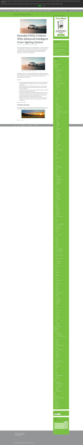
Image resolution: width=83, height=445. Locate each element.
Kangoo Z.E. (58, 352)
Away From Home (59, 391)
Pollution (56, 373)
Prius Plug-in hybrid (59, 292)
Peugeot (56, 241)
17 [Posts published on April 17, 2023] (55, 426)
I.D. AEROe (58, 310)
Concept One (58, 266)
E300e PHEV (58, 213)
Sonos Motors (57, 405)
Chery (56, 151)
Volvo (56, 320)
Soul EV (57, 197)
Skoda (56, 274)
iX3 (56, 97)
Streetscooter (58, 332)
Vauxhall (56, 294)
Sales (56, 267)
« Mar (55, 430)
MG (55, 217)
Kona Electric (58, 181)
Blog (55, 62)
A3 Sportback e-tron (59, 70)
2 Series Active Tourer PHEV (60, 83)
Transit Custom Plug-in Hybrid (61, 336)
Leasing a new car (59, 386)
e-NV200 (57, 348)
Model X (57, 288)
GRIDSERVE (58, 123)
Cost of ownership (59, 384)
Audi (56, 68)
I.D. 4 (57, 359)
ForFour (57, 278)
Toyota (56, 291)
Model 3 (57, 284)
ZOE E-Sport (58, 263)
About (40, 10)
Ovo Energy (58, 133)
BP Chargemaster (59, 107)
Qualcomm (58, 138)
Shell (57, 141)
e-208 (57, 244)
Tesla (56, 281)
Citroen (56, 153)
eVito (57, 342)
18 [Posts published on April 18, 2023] (57, 426)
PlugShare (58, 135)
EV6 (56, 190)
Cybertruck (58, 283)
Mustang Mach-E (58, 167)
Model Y (57, 289)
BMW (56, 81)
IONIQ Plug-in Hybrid (59, 179)
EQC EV (57, 214)
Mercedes (56, 206)
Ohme (57, 131)
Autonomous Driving (58, 80)
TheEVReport (23, 102)
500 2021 (57, 162)
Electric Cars (35, 10)
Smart (56, 277)
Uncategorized (56, 407)
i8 (56, 96)
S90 (56, 321)
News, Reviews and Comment (28, 44)
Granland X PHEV (58, 299)
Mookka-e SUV (58, 300)
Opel (56, 236)
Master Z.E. (58, 354)
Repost (36, 44)
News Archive (30, 125)
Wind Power (57, 378)
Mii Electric (58, 272)
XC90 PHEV (58, 325)
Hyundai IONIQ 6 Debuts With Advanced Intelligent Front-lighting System (32, 39)
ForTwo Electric (58, 280)
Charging (56, 388)
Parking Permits (56, 401)
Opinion (55, 399)
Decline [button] (44, 5)
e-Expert (57, 245)
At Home (57, 389)
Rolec (57, 140)
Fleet (55, 392)
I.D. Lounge (58, 313)
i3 (56, 89)
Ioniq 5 (57, 174)
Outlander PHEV (58, 228)
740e (57, 88)
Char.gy (57, 108)
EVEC (56, 159)
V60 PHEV (57, 323)
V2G (57, 148)
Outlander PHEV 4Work (59, 345)
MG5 (57, 219)
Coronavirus (56, 65)
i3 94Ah (58, 92)
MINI (56, 222)
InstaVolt (57, 125)
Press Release (56, 402)
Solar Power (57, 377)
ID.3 (56, 315)
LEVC (56, 337)
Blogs (45, 10)
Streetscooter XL (59, 334)
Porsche (56, 247)
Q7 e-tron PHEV (58, 75)
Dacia (56, 156)
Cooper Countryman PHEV (60, 224)
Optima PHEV (58, 195)
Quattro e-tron (58, 76)
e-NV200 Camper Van (59, 349)
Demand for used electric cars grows (60, 53)
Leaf (57, 233)
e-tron (57, 73)
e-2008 (57, 242)
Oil (55, 370)
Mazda (56, 203)
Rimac (56, 264)
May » (55, 432)
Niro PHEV (57, 194)
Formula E (56, 168)
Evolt (57, 120)
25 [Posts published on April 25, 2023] (57, 428)
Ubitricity (57, 146)
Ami (56, 154)
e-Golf (57, 303)
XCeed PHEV (58, 198)
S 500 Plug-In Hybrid (59, 216)
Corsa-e (57, 237)
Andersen (57, 105)
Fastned (57, 121)
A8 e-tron (57, 71)
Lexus (56, 200)
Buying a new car (59, 383)
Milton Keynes (56, 396)
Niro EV (57, 192)
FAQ (54, 380)
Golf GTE (57, 307)
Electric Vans (56, 330)
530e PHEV (58, 86)
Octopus (57, 130)
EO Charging (58, 116)
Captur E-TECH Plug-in (59, 255)
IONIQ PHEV (58, 178)
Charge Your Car (58, 110)
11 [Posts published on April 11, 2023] (57, 425)
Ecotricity (57, 113)
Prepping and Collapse (58, 375)
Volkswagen (57, 302)
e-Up (57, 305)
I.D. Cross (57, 312)
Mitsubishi (56, 227)
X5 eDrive (57, 99)
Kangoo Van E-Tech (59, 258)
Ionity (57, 126)
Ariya (57, 231)
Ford (56, 331)
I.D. (56, 308)
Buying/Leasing (57, 381)
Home (15, 10)
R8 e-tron (57, 78)
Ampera (57, 295)
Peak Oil (56, 372)
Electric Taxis (56, 328)
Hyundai (56, 173)
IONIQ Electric (58, 176)
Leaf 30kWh (59, 234)
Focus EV (57, 165)
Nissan (56, 230)
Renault (56, 253)
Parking (56, 239)
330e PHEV (58, 84)
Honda (56, 170)
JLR (55, 186)
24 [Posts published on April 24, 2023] (55, 428)
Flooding (56, 367)
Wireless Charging (59, 149)
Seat (56, 269)
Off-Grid (56, 368)
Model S (57, 286)
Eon (56, 118)
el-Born (57, 270)
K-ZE (57, 256)
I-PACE (57, 184)
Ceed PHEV (58, 189)
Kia (55, 187)
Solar (57, 143)
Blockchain (56, 60)
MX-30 (57, 205)
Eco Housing (57, 362)
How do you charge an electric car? (59, 49)
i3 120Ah (58, 91)
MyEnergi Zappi (58, 128)
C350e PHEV (58, 211)
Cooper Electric (58, 225)
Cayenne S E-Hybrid (59, 248)
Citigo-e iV (57, 275)
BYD (55, 100)
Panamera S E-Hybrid (59, 250)
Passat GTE (58, 317)
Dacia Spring (58, 157)
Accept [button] (40, 5)
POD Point (57, 136)
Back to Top (37, 125)
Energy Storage (57, 365)
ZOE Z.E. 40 (59, 261)
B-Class (57, 209)
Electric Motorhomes (57, 326)
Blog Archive (23, 125)
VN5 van (57, 339)
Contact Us (50, 10)
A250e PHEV (58, 208)
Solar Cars (55, 404)
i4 (56, 94)
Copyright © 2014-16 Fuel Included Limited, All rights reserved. (24, 442)
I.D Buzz (57, 357)
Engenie (57, 115)
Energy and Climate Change (58, 360)
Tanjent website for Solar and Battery (24, 10)
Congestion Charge (57, 64)
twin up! (57, 318)
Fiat (55, 160)
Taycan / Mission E (59, 252)
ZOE (57, 260)
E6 (56, 102)
